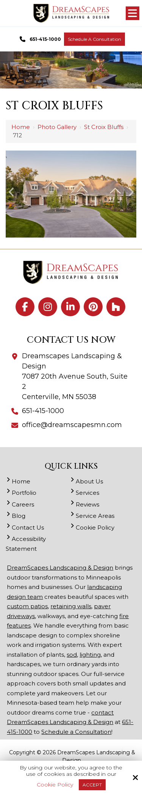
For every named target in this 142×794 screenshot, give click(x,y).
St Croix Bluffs (103, 127)
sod (72, 654)
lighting (90, 654)
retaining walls (70, 606)
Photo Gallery (56, 127)
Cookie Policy (55, 785)
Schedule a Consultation (94, 39)
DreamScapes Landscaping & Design (60, 567)
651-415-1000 (39, 39)
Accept (92, 785)
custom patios (27, 606)
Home (20, 127)
